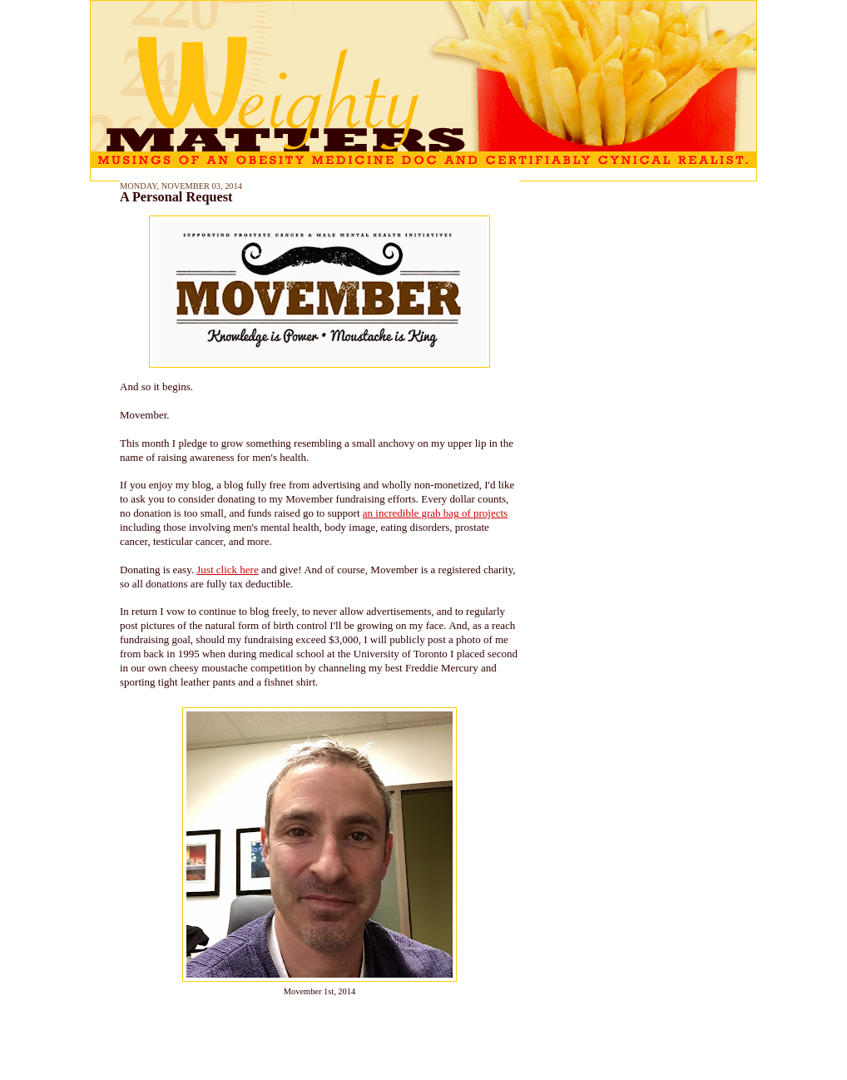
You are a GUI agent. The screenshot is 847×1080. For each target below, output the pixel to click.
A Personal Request (176, 197)
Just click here (227, 569)
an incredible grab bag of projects (435, 513)
